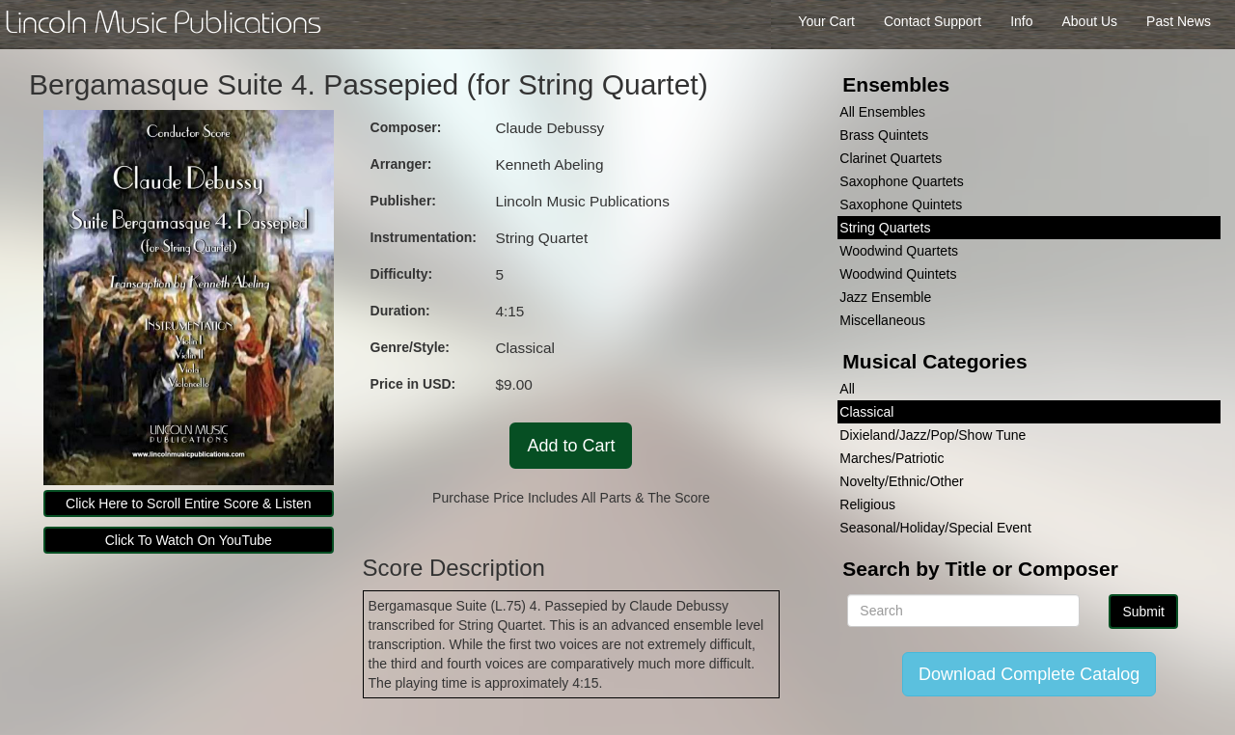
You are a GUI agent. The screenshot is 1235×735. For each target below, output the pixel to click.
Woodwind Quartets (898, 251)
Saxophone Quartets (901, 181)
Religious (867, 504)
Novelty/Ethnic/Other (901, 481)
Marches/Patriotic (891, 458)
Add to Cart (571, 445)
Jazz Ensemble (885, 297)
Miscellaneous (882, 320)
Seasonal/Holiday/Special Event (934, 527)
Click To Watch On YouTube (188, 540)
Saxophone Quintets (900, 204)
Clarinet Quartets (890, 158)
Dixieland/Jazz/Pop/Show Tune (932, 435)
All (847, 388)
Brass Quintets (883, 135)
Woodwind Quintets (897, 274)
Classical (866, 412)
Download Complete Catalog (1029, 674)
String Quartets (884, 227)
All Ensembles (882, 112)
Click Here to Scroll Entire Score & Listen (188, 503)
